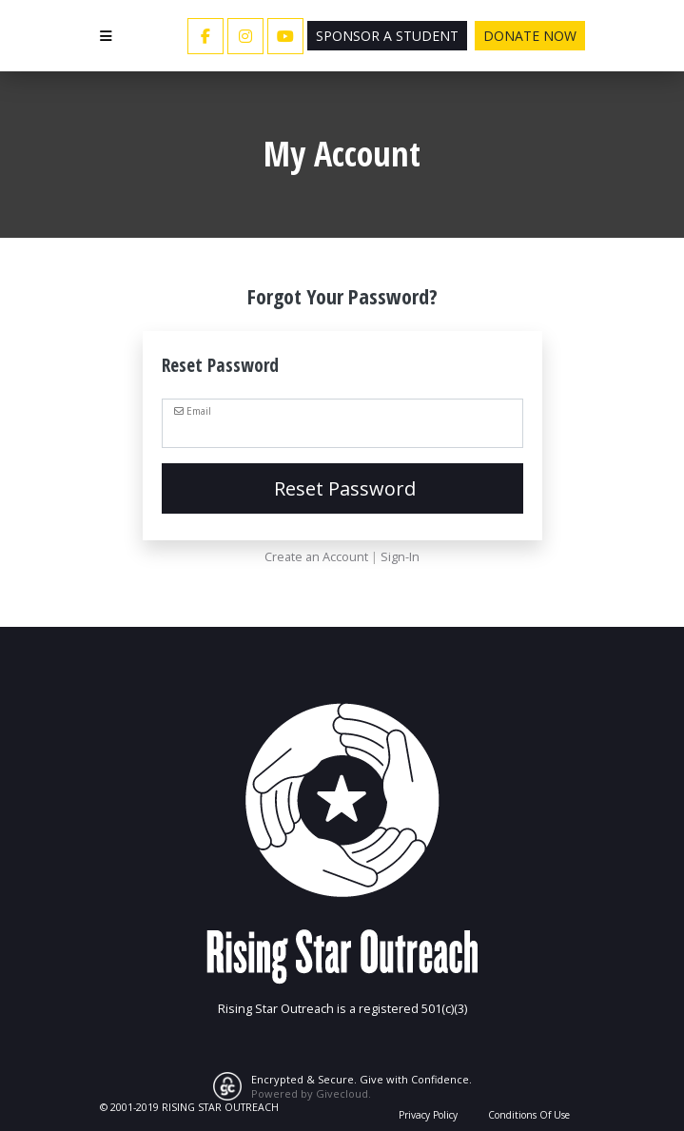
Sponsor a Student (387, 36)
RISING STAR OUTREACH (220, 1107)
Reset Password (342, 488)
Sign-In (400, 556)
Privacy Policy (428, 1114)
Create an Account (316, 556)
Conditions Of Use (529, 1114)
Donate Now (530, 36)
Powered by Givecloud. (311, 1093)
